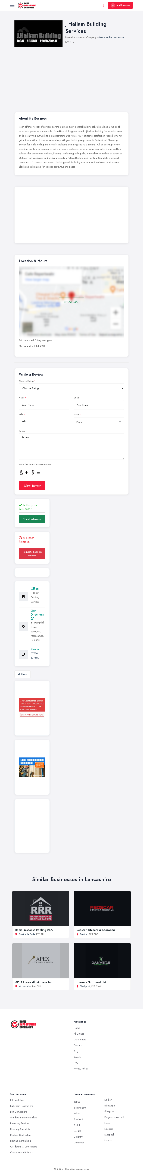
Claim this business (32, 519)
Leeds (107, 1123)
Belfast (77, 1102)
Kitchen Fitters (17, 1100)
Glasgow (109, 1111)
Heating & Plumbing (20, 1141)
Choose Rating (26, 381)
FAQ (76, 1063)
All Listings (79, 1033)
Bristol (77, 1125)
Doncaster (79, 1142)
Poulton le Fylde (27, 934)
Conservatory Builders (21, 1152)
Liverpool (109, 1134)
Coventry (78, 1136)
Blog (76, 1051)
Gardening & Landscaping (23, 1146)
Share (22, 674)
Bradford (78, 1119)
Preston (84, 934)
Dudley (108, 1100)
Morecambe (105, 37)
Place (76, 414)
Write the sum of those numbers (35, 464)
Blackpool (85, 986)
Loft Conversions (18, 1111)
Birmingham (80, 1107)
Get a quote (80, 1039)
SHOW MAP (71, 302)
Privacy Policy (81, 1068)
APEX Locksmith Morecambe (33, 982)
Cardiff (77, 1131)
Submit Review (32, 486)
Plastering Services (19, 1123)
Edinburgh (109, 1105)
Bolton (77, 1113)
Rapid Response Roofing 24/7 (34, 930)
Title (21, 414)
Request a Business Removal (32, 553)
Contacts (78, 1045)
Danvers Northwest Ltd (91, 982)
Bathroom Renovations (21, 1106)
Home (77, 1028)
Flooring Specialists (20, 1129)
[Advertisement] (71, 216)
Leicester (108, 1129)
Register (78, 1057)
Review (22, 431)
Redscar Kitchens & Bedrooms (96, 930)
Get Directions (37, 614)
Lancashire (118, 37)
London (108, 1140)
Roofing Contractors (20, 1135)
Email (76, 397)
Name (21, 397)
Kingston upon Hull (114, 1117)
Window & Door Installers (23, 1117)
